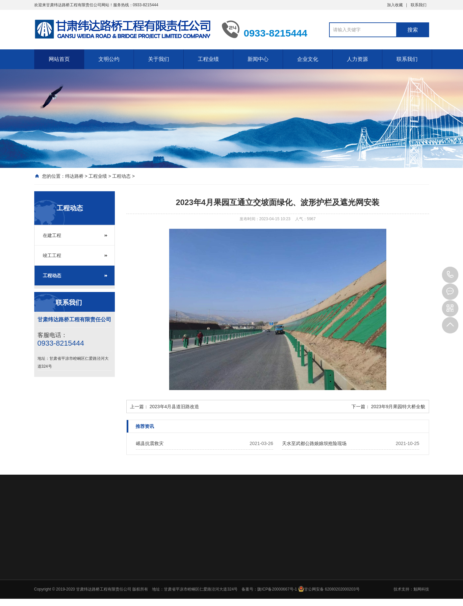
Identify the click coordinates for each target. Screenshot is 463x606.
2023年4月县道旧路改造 (174, 406)
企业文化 (307, 59)
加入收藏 (395, 5)
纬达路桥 (74, 176)
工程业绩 (208, 59)
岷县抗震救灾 (150, 443)
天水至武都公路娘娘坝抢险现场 (314, 443)
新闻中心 (258, 59)
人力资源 (357, 59)
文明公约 (108, 59)
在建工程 (52, 235)
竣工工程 (52, 255)
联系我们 (418, 5)
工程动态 (121, 176)
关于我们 (158, 59)
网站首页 (59, 59)
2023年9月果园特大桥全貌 (398, 406)
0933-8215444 (450, 275)
